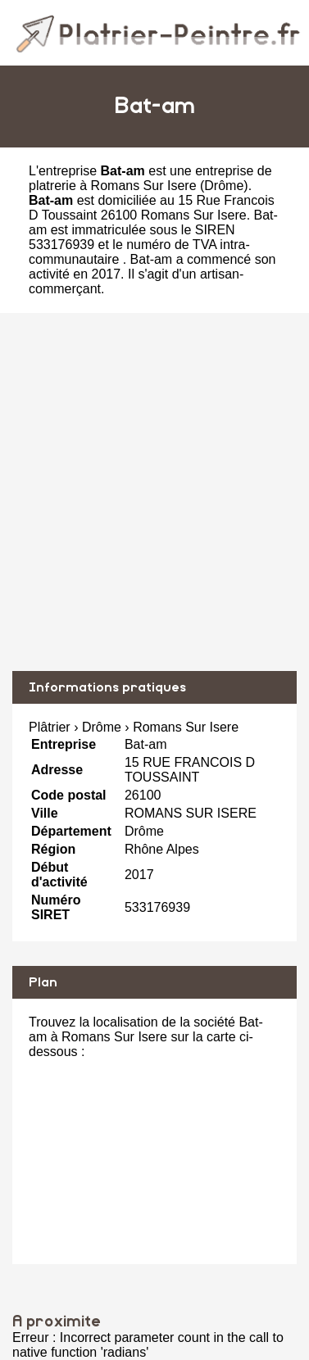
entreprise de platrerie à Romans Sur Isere (150, 178)
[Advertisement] (154, 492)
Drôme (223, 186)
